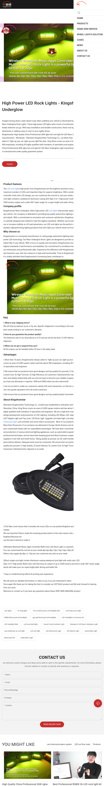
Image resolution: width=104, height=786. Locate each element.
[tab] (52, 179)
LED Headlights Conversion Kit (73, 617)
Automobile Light (91, 631)
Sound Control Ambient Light (54, 624)
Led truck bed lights (31, 624)
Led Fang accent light (73, 611)
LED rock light (13, 189)
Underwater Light (26, 638)
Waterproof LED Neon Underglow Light (84, 624)
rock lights (53, 211)
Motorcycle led (9, 638)
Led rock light (35, 631)
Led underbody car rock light (14, 631)
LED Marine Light (73, 631)
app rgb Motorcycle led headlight (44, 617)
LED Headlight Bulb (11, 624)
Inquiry (10, 164)
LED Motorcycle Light (53, 631)
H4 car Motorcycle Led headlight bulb (46, 611)
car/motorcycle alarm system (59, 744)
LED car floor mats (82, 744)
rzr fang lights (22, 611)
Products (97, 744)
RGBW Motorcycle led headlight (15, 617)
